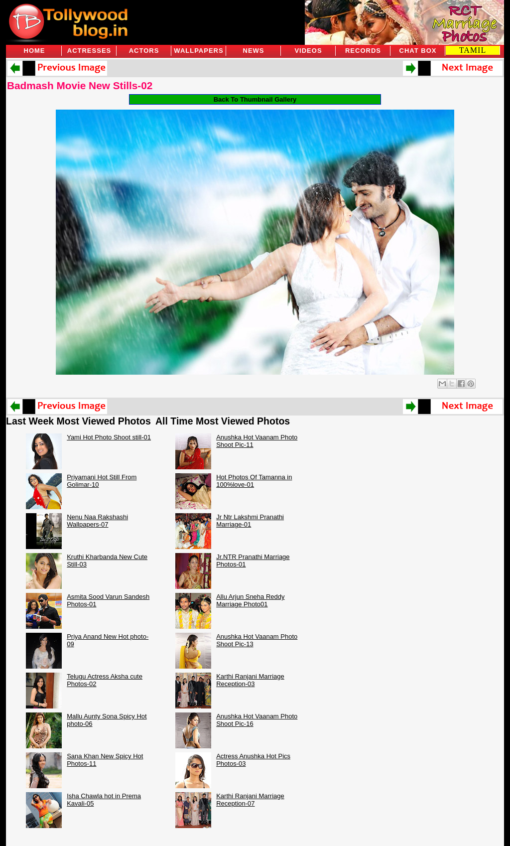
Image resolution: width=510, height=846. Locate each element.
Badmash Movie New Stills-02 (79, 85)
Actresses (89, 50)
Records (363, 50)
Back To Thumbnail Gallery (255, 99)
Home (34, 50)
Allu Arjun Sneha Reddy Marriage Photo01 (250, 600)
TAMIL (472, 50)
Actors (144, 50)
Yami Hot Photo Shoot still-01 (109, 437)
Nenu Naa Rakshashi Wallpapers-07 (97, 520)
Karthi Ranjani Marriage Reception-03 (250, 680)
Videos (308, 50)
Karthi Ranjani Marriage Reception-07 (250, 799)
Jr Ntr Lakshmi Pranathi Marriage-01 (250, 520)
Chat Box (418, 50)
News (253, 50)
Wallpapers (198, 50)
